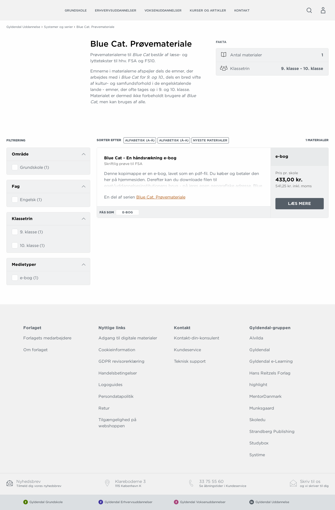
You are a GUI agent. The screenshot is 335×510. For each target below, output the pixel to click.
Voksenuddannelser (163, 10)
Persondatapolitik (115, 396)
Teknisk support (190, 361)
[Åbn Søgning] (309, 10)
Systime (257, 454)
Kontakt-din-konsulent (196, 338)
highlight (258, 384)
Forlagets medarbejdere (47, 338)
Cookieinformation (116, 349)
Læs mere (306, 204)
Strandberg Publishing (272, 431)
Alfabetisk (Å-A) (173, 140)
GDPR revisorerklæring (121, 361)
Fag (16, 186)
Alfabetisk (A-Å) (139, 140)
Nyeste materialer (210, 140)
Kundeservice (187, 349)
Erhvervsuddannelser (115, 10)
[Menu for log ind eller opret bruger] (323, 10)
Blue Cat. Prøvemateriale (160, 197)
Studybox (259, 443)
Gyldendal (259, 349)
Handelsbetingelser (117, 373)
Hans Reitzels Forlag (270, 373)
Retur (103, 408)
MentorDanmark (265, 396)
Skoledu (257, 419)
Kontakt (242, 10)
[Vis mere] (146, 114)
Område (20, 154)
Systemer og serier (58, 27)
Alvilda (256, 338)
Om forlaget (35, 349)
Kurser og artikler (208, 10)
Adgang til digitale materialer (127, 338)
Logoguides (110, 384)
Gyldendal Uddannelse (23, 27)
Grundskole (76, 10)
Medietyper (24, 264)
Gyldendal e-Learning (271, 361)
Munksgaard (261, 408)
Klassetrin (22, 218)
